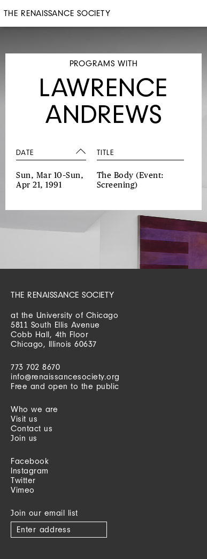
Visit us (24, 419)
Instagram (30, 470)
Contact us (31, 428)
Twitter (23, 480)
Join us (24, 438)
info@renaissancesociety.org (65, 376)
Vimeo (23, 490)
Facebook (30, 461)
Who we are (34, 409)
